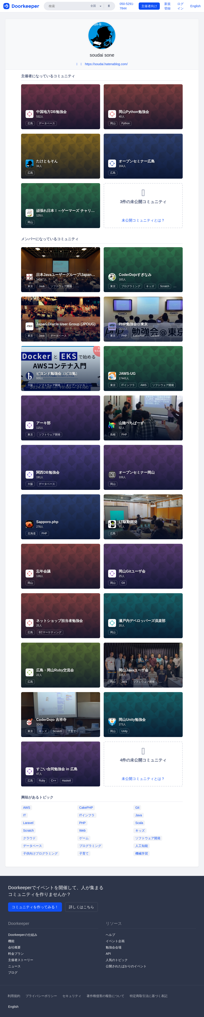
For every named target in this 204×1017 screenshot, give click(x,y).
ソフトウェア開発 (61, 286)
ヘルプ (110, 935)
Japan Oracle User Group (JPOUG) (65, 324)
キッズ (150, 286)
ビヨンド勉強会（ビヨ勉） (57, 373)
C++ (53, 780)
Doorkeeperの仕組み (22, 935)
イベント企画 (115, 941)
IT (24, 815)
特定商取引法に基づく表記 (148, 996)
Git (123, 582)
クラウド (29, 838)
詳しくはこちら (81, 907)
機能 (11, 941)
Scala (139, 823)
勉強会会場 (113, 947)
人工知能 (141, 846)
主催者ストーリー (20, 960)
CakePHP (139, 335)
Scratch (164, 286)
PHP (124, 335)
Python (125, 123)
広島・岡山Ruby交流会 (55, 670)
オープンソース (75, 385)
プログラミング (130, 286)
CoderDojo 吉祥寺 (51, 720)
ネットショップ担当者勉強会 (59, 621)
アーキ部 (43, 423)
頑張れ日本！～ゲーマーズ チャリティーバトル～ (76, 211)
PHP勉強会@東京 (133, 324)
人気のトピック (117, 960)
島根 (113, 434)
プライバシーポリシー (41, 996)
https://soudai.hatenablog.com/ (106, 64)
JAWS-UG (127, 373)
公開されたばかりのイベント (126, 966)
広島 (30, 123)
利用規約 (14, 996)
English (195, 6)
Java (41, 286)
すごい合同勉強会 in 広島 (56, 769)
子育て (72, 731)
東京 (30, 286)
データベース (47, 123)
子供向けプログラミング (40, 853)
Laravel (155, 335)
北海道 (32, 533)
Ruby (42, 780)
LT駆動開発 (128, 522)
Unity (124, 731)
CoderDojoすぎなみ (135, 275)
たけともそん (47, 161)
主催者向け (149, 6)
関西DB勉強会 (47, 472)
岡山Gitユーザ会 (132, 571)
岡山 (113, 123)
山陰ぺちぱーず (131, 423)
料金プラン (16, 953)
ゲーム (84, 838)
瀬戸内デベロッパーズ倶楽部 (142, 621)
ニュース (14, 966)
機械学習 (141, 853)
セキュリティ (71, 996)
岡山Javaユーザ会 (133, 670)
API (108, 953)
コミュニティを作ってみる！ (35, 907)
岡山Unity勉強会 (132, 720)
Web (82, 830)
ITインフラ (128, 385)
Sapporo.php (47, 522)
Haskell (66, 780)
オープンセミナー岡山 (137, 472)
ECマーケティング (50, 632)
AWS (143, 385)
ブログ (13, 972)
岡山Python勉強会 (134, 112)
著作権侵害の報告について (105, 996)
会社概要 (14, 947)
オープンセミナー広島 (137, 161)
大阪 (30, 385)
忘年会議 (43, 571)
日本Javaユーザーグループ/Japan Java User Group (78, 275)
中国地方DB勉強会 (51, 112)
